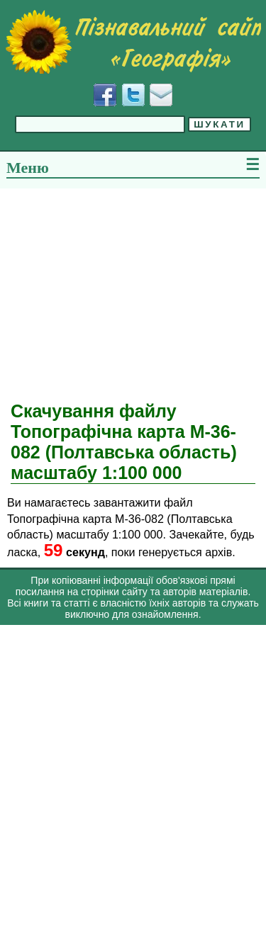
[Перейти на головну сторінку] (133, 42)
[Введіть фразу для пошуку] (100, 124)
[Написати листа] (161, 95)
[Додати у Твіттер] (133, 95)
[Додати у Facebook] (105, 95)
